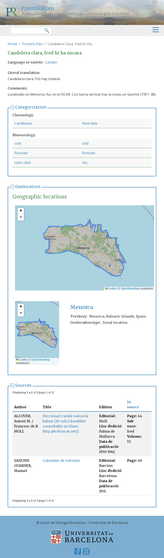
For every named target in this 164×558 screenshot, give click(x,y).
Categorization (30, 107)
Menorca (81, 307)
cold (18, 143)
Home (12, 44)
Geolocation (27, 186)
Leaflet (110, 288)
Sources (23, 385)
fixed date (89, 123)
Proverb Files (32, 44)
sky (84, 162)
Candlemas (23, 123)
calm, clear (23, 162)
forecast (21, 153)
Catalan (51, 62)
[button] (21, 211)
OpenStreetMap (130, 288)
